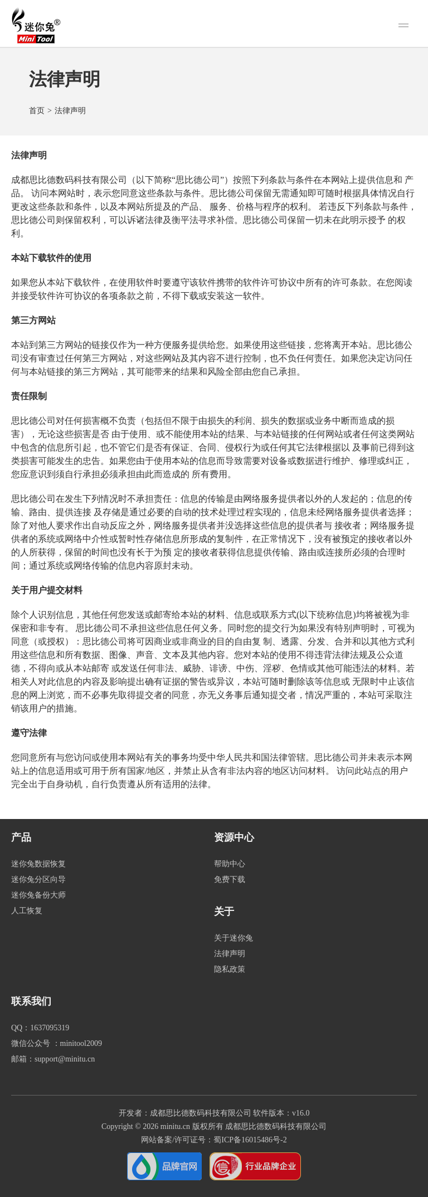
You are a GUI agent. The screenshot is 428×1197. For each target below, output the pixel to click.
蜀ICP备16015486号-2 (249, 1140)
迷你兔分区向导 (38, 879)
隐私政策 (229, 969)
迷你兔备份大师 (38, 895)
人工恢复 (26, 911)
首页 (37, 110)
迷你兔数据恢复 (38, 864)
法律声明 (229, 953)
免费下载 (229, 879)
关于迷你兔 (233, 938)
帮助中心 (229, 864)
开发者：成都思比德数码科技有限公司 (185, 1113)
